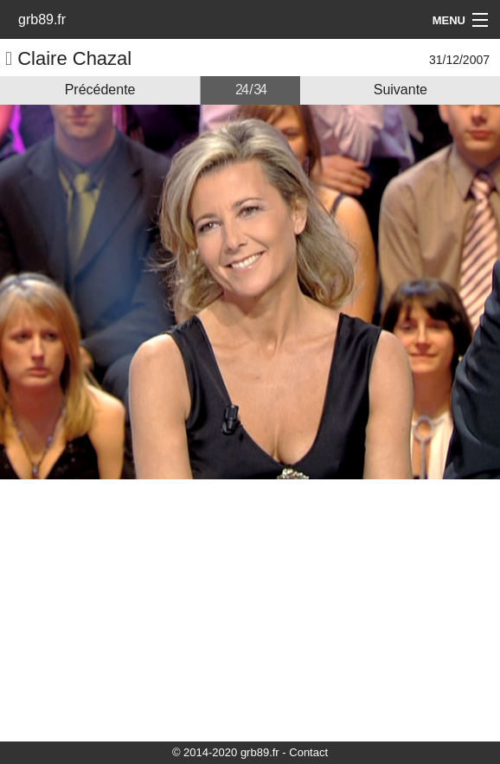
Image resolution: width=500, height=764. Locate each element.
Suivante (400, 89)
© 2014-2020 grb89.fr (225, 752)
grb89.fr (42, 19)
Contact (308, 752)
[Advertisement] (250, 609)
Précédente (100, 89)
